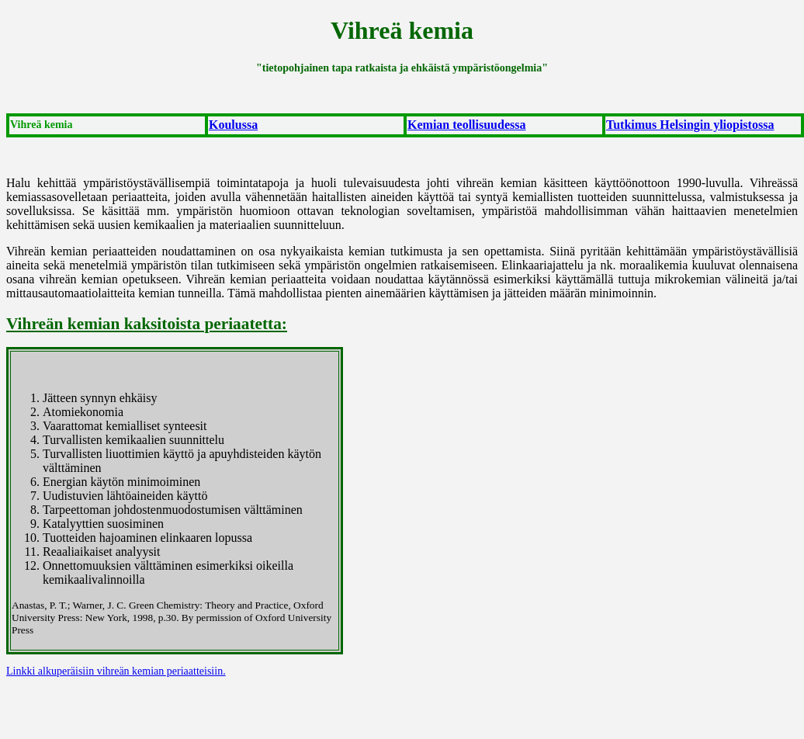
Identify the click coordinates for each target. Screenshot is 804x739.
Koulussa (233, 124)
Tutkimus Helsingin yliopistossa (690, 124)
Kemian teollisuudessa (466, 124)
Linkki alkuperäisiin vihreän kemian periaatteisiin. (116, 671)
